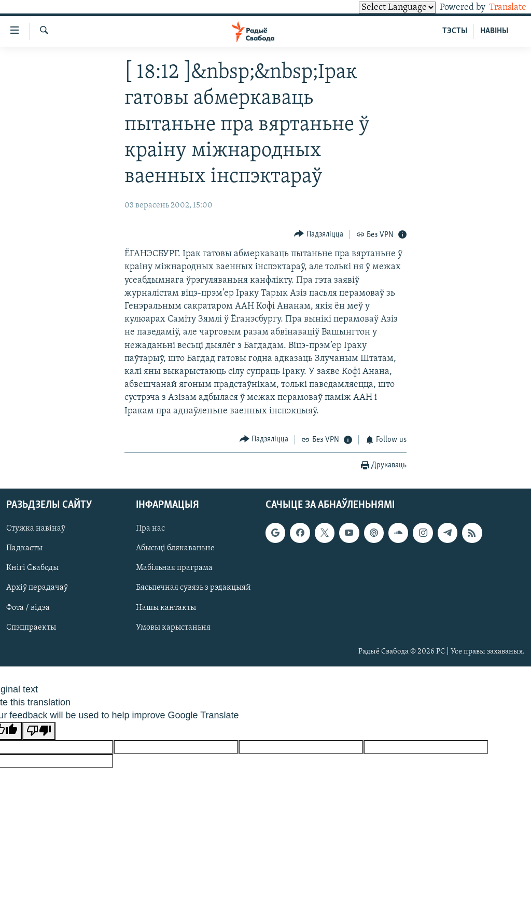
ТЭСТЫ (454, 31)
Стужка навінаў (35, 529)
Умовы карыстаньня (173, 627)
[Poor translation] (38, 731)
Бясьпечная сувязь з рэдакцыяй (193, 588)
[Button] (318, 234)
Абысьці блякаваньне (175, 549)
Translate (498, 7)
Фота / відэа (28, 608)
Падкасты (24, 549)
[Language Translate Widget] (379, 7)
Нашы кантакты (166, 608)
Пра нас (150, 529)
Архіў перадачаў (37, 588)
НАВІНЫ (494, 31)
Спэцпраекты (31, 627)
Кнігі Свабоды (32, 568)
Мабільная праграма (174, 568)
